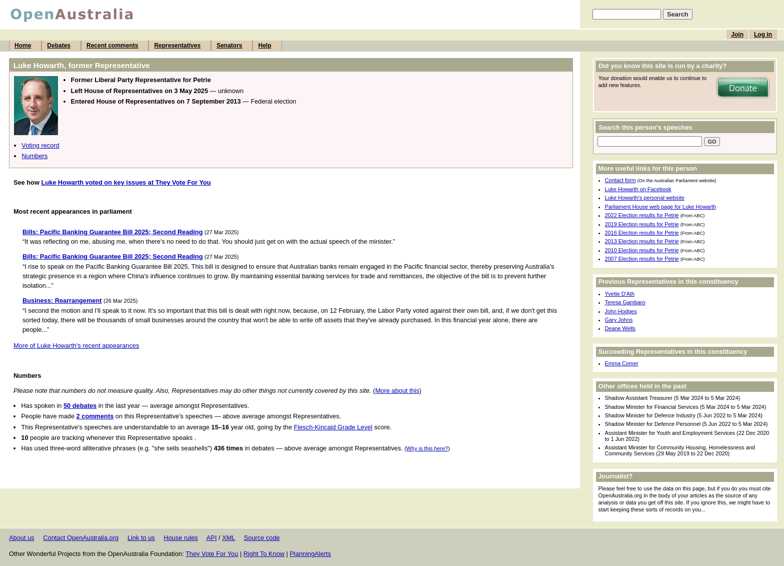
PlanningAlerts (311, 553)
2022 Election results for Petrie (642, 215)
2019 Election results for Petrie (642, 224)
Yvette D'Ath (620, 294)
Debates (58, 45)
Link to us (141, 537)
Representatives (177, 45)
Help (264, 45)
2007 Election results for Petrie (642, 259)
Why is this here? (427, 448)
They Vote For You (212, 553)
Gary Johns (619, 320)
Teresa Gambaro (625, 302)
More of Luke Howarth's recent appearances (76, 345)
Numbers (35, 156)
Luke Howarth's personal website (644, 198)
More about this (397, 390)
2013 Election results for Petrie (642, 241)
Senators (229, 45)
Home (22, 45)
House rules (181, 537)
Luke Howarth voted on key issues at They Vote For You (125, 182)
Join (737, 34)
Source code (262, 537)
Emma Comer (621, 363)
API (211, 537)
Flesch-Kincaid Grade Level (333, 427)
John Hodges (621, 311)
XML (228, 537)
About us (21, 537)
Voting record (40, 145)
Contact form (620, 180)
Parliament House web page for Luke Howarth (660, 207)
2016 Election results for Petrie (642, 233)
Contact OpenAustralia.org (80, 537)
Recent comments (112, 45)
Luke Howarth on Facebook (638, 189)
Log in (763, 34)
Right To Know (264, 553)
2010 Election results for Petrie (642, 250)
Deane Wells (620, 328)
